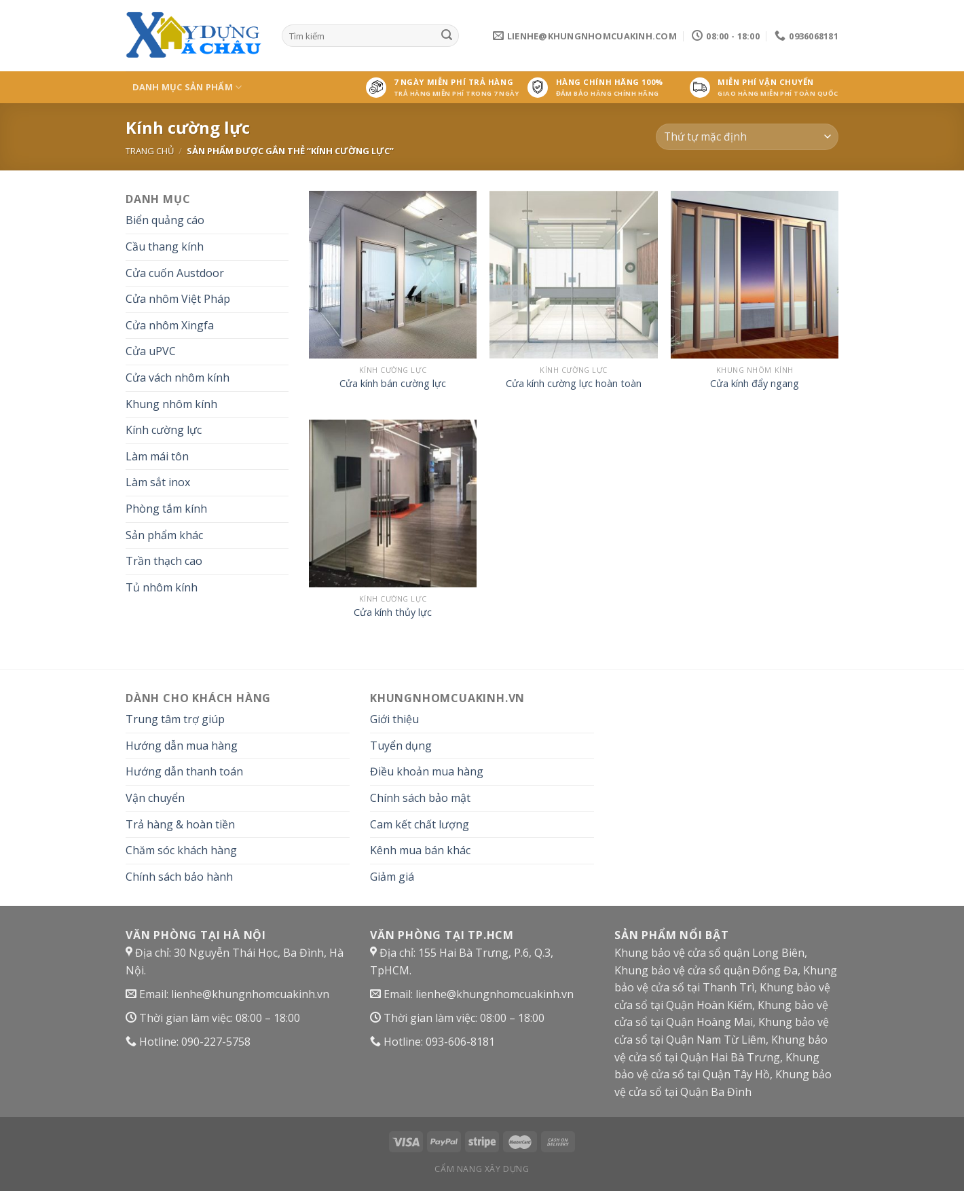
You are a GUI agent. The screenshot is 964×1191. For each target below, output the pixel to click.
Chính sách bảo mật (420, 797)
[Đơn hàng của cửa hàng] (747, 137)
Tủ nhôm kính (162, 587)
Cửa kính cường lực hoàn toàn (574, 384)
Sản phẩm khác (164, 535)
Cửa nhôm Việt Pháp (178, 298)
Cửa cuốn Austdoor (175, 272)
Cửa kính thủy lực (393, 612)
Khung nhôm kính (171, 404)
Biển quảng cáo (165, 220)
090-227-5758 (216, 1041)
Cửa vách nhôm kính (177, 377)
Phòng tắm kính (166, 508)
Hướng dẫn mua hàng (182, 745)
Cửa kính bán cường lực (392, 384)
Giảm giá (392, 876)
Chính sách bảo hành (179, 876)
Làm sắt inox (158, 482)
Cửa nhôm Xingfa (170, 325)
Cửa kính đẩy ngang (754, 384)
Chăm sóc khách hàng (181, 850)
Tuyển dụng (401, 745)
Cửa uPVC (151, 351)
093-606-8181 (460, 1041)
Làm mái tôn (157, 456)
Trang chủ (150, 151)
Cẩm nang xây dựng (481, 1169)
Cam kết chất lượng (419, 824)
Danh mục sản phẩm (187, 87)
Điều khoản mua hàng (426, 771)
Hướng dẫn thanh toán (184, 771)
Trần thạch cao (164, 560)
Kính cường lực (164, 429)
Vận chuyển (155, 797)
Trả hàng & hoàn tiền (180, 824)
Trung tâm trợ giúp (175, 719)
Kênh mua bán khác (420, 850)
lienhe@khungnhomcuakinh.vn (250, 994)
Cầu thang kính (165, 246)
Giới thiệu (394, 719)
